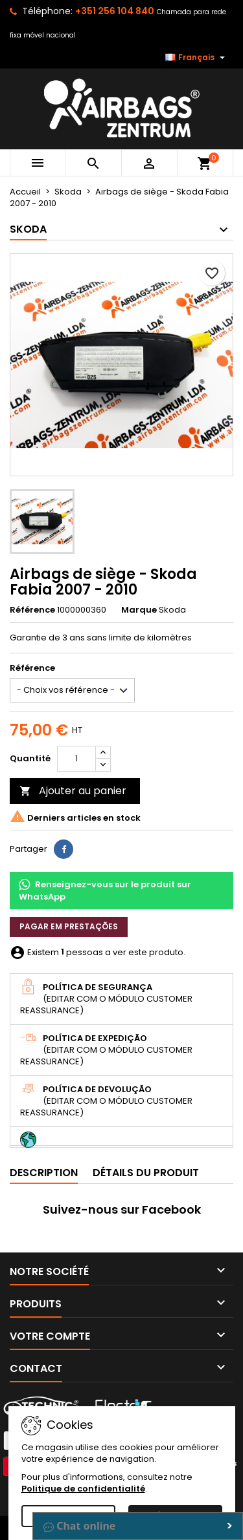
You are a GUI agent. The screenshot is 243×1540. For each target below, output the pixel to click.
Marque (139, 610)
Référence (32, 610)
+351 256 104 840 (114, 11)
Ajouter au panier (72, 790)
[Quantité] (76, 759)
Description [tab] (44, 1172)
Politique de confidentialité (83, 1488)
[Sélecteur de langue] (196, 58)
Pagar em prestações (68, 926)
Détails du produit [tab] (146, 1172)
